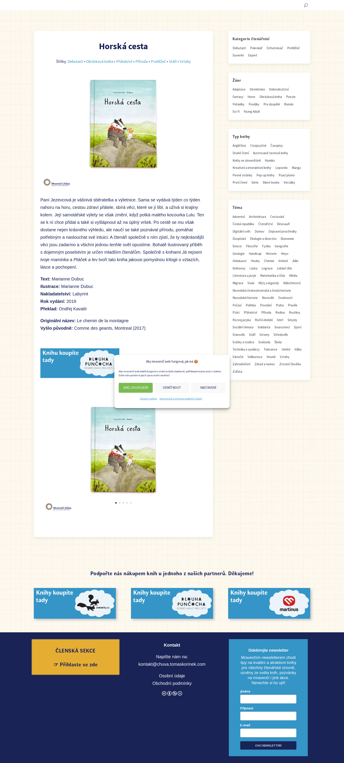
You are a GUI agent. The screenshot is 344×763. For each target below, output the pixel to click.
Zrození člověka (290, 364)
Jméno (245, 691)
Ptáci (236, 312)
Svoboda (264, 342)
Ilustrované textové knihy (270, 153)
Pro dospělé (271, 104)
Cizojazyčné (258, 145)
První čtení (240, 182)
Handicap (255, 253)
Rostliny (294, 312)
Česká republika (243, 224)
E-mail (245, 725)
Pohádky (238, 104)
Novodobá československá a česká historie (262, 290)
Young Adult (252, 111)
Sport (298, 327)
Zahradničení (241, 364)
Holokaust (240, 261)
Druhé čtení (241, 153)
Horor (251, 97)
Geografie (281, 246)
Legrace (267, 268)
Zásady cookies (148, 398)
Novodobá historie (245, 298)
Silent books (271, 182)
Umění (285, 349)
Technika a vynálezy (246, 349)
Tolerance (270, 349)
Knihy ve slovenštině (247, 160)
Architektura (257, 217)
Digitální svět (242, 231)
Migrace (238, 283)
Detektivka (257, 89)
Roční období (264, 320)
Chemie (269, 261)
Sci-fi (236, 111)
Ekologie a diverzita (263, 239)
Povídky (254, 104)
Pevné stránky (242, 175)
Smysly (292, 320)
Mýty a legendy (268, 283)
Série (254, 182)
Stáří (173, 61)
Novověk (268, 298)
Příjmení (246, 708)
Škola (278, 342)
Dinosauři (283, 224)
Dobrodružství (279, 89)
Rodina (280, 312)
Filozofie (252, 246)
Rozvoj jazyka (242, 320)
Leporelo (281, 168)
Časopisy (277, 145)
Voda (250, 283)
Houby (255, 261)
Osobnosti (285, 298)
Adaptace (239, 89)
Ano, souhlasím (136, 387)
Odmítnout (172, 387)
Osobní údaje (172, 675)
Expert (252, 55)
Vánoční (238, 357)
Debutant (75, 61)
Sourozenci (282, 327)
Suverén (238, 55)
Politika (251, 305)
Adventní (239, 217)
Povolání (266, 305)
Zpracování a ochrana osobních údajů (180, 398)
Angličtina (239, 145)
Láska (253, 268)
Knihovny (239, 268)
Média (293, 275)
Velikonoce (254, 357)
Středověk (281, 335)
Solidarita (264, 327)
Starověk (239, 335)
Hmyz (284, 253)
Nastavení (208, 387)
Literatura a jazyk (244, 275)
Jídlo (295, 261)
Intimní (283, 261)
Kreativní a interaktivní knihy (252, 168)
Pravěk (292, 305)
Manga (296, 168)
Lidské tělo (284, 268)
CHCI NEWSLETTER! (268, 745)
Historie (271, 253)
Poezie (291, 97)
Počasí (237, 305)
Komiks (270, 160)
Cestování (277, 217)
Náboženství (292, 283)
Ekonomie (287, 239)
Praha (280, 305)
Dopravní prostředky (283, 231)
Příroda (141, 61)
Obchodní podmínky (172, 683)
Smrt (280, 320)
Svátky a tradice (243, 342)
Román (289, 104)
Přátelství (124, 61)
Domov (259, 231)
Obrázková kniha (99, 61)
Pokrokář (256, 48)
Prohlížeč (158, 61)
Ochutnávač (275, 48)
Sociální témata (243, 327)
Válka (297, 349)
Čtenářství (265, 224)
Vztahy (185, 61)
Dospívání (239, 239)
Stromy (264, 335)
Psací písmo (287, 175)
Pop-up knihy (265, 175)
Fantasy (238, 97)
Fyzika (266, 246)
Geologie (239, 253)
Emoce (237, 246)
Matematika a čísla (272, 275)
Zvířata (237, 371)
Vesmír (271, 357)
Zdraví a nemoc (264, 364)
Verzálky (289, 182)
